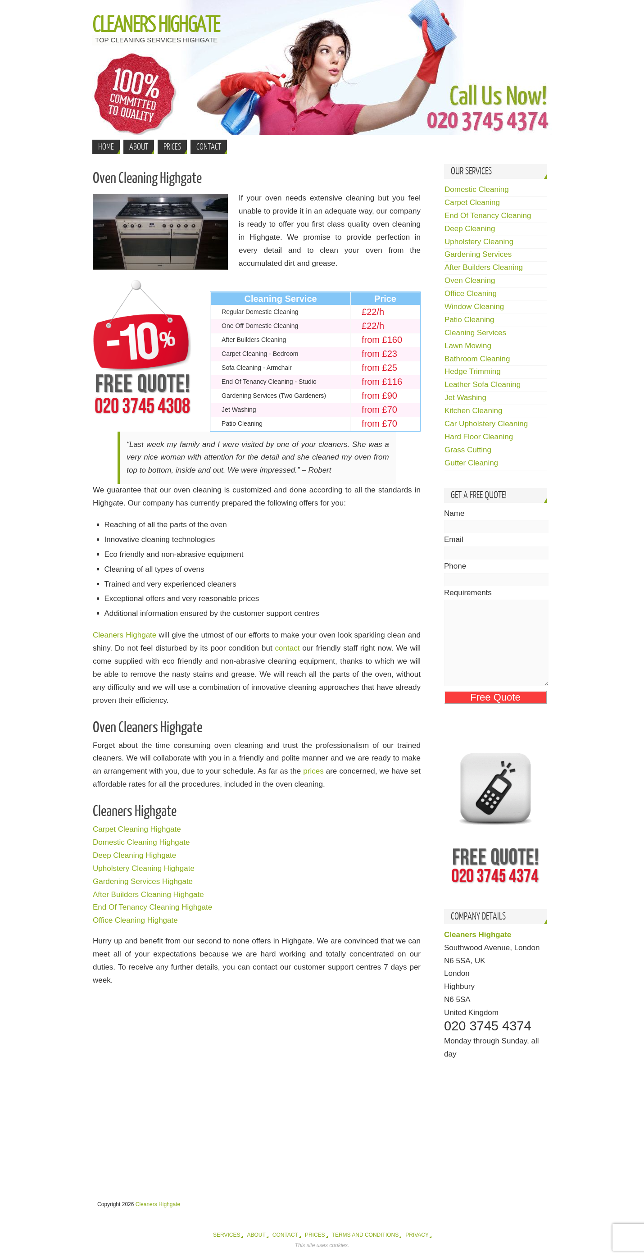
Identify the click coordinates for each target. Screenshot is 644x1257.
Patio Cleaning (469, 319)
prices (313, 771)
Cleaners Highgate (156, 25)
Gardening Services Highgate (143, 881)
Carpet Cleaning (472, 202)
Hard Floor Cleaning (478, 437)
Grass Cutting (467, 450)
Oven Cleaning (469, 280)
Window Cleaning (474, 306)
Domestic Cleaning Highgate (141, 842)
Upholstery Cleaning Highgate (144, 868)
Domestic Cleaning (476, 189)
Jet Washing (465, 397)
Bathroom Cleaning (477, 359)
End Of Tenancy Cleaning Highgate (152, 907)
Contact (285, 1235)
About (256, 1235)
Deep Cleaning (469, 228)
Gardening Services (478, 254)
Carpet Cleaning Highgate (137, 829)
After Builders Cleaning (483, 267)
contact (287, 648)
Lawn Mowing (467, 346)
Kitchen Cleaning (473, 410)
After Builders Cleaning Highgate (148, 894)
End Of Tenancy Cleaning (487, 215)
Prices (315, 1235)
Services (226, 1235)
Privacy (417, 1235)
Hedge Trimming (472, 371)
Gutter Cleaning (471, 463)
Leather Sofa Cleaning (482, 384)
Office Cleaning (470, 293)
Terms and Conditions (365, 1235)
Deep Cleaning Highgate (134, 855)
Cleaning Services (475, 332)
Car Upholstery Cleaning (486, 423)
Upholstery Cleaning (478, 241)
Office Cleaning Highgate (135, 920)
